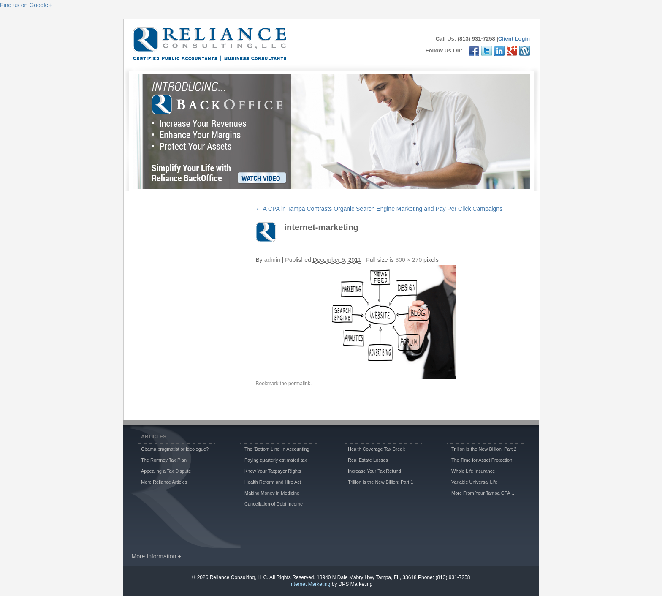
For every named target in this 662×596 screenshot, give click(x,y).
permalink (299, 383)
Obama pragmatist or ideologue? (175, 449)
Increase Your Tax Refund (374, 471)
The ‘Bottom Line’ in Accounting (276, 449)
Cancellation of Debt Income (273, 503)
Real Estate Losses (368, 460)
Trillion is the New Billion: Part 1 (380, 481)
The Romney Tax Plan (164, 460)
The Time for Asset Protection (481, 460)
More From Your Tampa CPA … (483, 492)
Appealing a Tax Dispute (166, 471)
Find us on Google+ (26, 5)
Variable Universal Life (474, 481)
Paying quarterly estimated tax (275, 460)
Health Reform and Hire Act (272, 481)
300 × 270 (409, 259)
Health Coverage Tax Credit (376, 449)
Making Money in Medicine (271, 492)
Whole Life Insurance (473, 471)
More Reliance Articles (164, 481)
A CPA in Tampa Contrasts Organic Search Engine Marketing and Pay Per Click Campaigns (379, 208)
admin (272, 259)
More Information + (157, 556)
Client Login (514, 38)
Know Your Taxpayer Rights (272, 471)
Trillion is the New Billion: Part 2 (483, 449)
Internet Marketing (310, 584)
